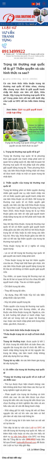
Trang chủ (9, 54)
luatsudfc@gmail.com (26, 442)
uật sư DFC (36, 428)
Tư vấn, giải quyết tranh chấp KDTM (30, 54)
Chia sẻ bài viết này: (12, 458)
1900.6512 (31, 439)
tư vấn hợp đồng (19, 436)
